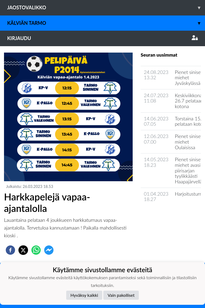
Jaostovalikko (106, 7)
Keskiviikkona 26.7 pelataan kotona (189, 100)
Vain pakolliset (121, 295)
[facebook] (10, 250)
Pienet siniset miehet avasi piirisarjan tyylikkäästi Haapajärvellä (188, 170)
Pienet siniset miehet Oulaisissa (188, 141)
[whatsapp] (36, 250)
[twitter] (23, 250)
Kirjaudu (102, 38)
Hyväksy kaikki (84, 295)
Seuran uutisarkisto (164, 214)
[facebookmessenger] (49, 250)
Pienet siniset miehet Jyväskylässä (188, 77)
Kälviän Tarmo (106, 23)
